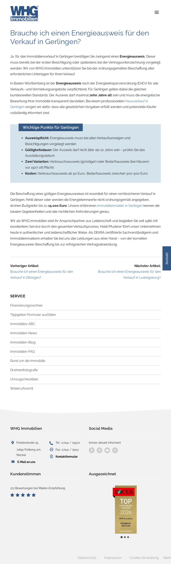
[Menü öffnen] (156, 12)
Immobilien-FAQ (22, 352)
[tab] (122, 537)
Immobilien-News (23, 333)
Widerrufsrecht (21, 388)
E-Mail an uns (26, 462)
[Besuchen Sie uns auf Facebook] (92, 450)
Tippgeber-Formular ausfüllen (33, 315)
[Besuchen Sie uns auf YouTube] (107, 450)
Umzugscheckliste (24, 379)
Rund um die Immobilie (27, 361)
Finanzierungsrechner (26, 305)
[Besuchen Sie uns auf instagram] (99, 450)
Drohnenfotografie (24, 370)
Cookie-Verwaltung (144, 558)
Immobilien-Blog (23, 342)
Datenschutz (87, 558)
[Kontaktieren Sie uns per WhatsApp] (115, 450)
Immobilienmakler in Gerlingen (120, 206)
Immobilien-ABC (22, 324)
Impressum (113, 558)
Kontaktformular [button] (67, 456)
